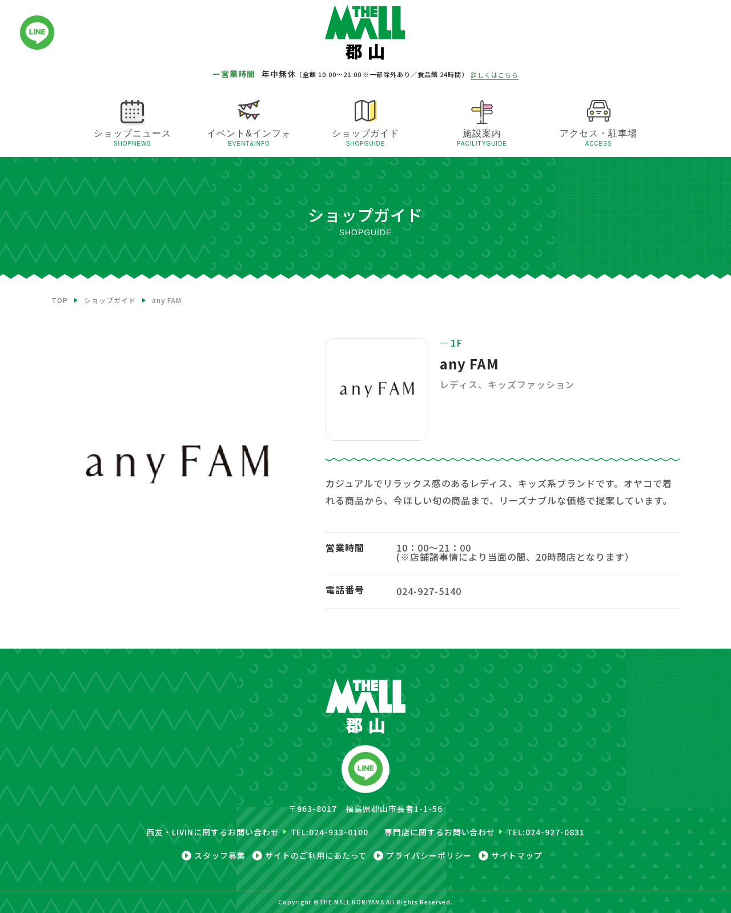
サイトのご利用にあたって (316, 855)
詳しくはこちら (495, 74)
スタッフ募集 (220, 855)
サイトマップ (517, 855)
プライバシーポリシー (429, 855)
